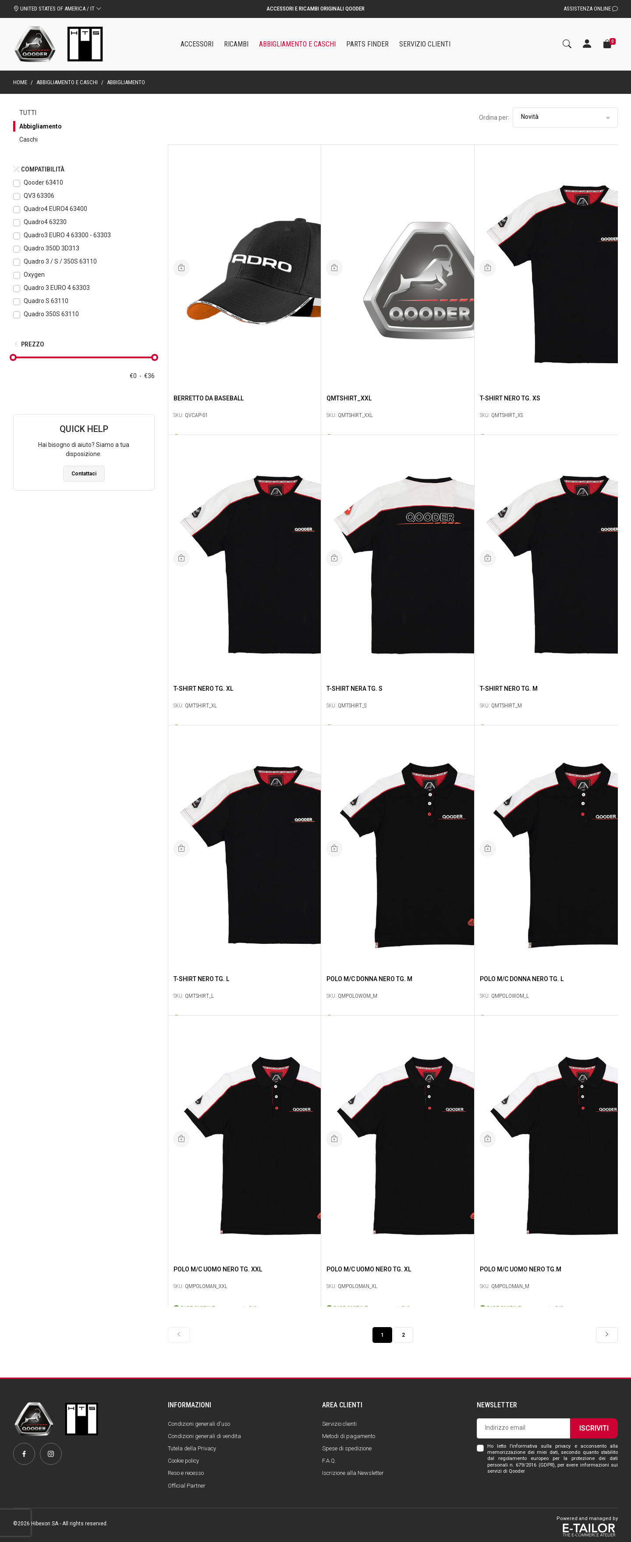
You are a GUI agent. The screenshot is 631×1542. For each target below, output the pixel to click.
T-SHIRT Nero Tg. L (201, 978)
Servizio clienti (339, 1424)
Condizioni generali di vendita (204, 1436)
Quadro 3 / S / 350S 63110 (60, 261)
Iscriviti (594, 1428)
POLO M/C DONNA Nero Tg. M (369, 978)
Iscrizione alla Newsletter (353, 1473)
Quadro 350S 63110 (51, 314)
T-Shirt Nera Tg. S (354, 687)
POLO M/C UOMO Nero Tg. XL (368, 1268)
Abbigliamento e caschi (67, 82)
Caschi (28, 139)
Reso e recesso (186, 1473)
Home (20, 82)
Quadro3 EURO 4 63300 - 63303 (67, 235)
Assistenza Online (591, 8)
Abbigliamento (40, 126)
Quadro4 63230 (45, 221)
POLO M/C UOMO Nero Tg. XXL (218, 1268)
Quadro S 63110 (46, 300)
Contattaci (83, 474)
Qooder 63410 (43, 182)
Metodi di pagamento (348, 1436)
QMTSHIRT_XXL (349, 397)
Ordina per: (494, 117)
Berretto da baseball (209, 397)
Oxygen (34, 274)
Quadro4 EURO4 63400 (55, 208)
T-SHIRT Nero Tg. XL (203, 687)
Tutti (27, 112)
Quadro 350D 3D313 (51, 248)
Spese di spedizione (347, 1448)
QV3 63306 (39, 195)
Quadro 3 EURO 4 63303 (57, 287)
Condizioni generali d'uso (199, 1424)
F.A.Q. (329, 1460)
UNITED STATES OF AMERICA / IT (57, 8)
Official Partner (187, 1485)
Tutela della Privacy (192, 1448)
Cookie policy (183, 1460)
